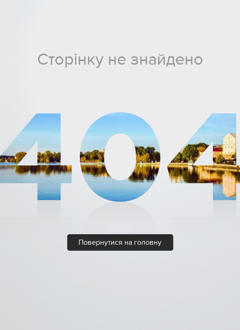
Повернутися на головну (120, 242)
